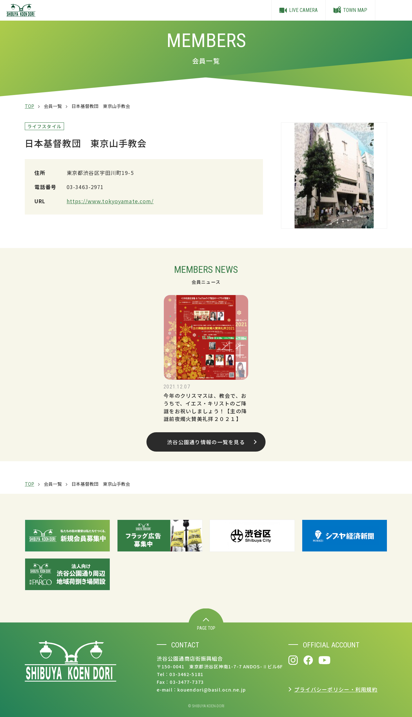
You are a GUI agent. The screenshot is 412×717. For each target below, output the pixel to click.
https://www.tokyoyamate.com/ (110, 201)
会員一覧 (53, 106)
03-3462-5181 (186, 674)
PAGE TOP (206, 624)
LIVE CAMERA (298, 10)
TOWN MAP (350, 10)
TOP (29, 106)
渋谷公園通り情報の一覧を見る (212, 442)
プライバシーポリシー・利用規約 (336, 689)
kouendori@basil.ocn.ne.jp (211, 689)
